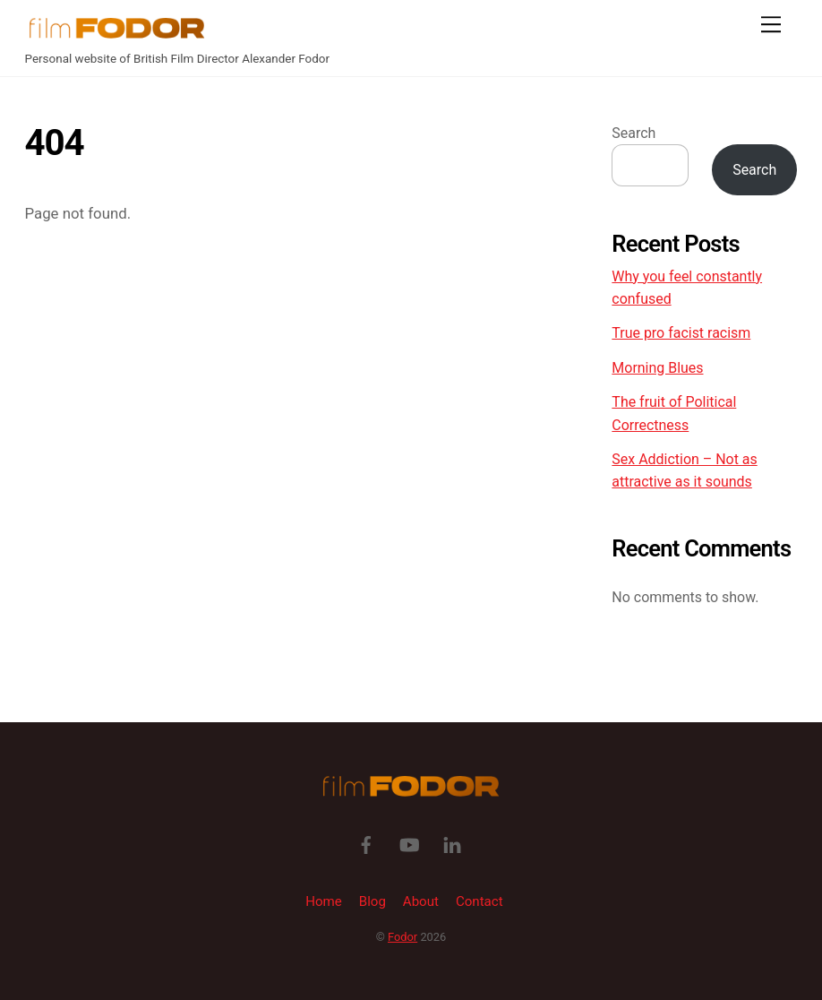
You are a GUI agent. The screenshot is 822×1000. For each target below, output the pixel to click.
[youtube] (409, 844)
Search (633, 133)
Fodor (402, 937)
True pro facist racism (681, 332)
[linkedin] (452, 844)
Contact (479, 901)
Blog (372, 901)
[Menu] (771, 24)
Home (323, 901)
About (421, 901)
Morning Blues (657, 367)
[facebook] (366, 844)
